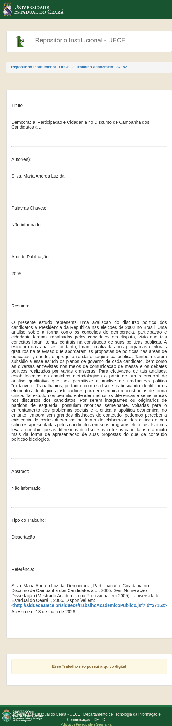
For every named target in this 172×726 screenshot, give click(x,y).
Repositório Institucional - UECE (40, 67)
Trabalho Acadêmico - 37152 (101, 67)
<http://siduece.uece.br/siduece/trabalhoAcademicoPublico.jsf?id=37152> (89, 605)
